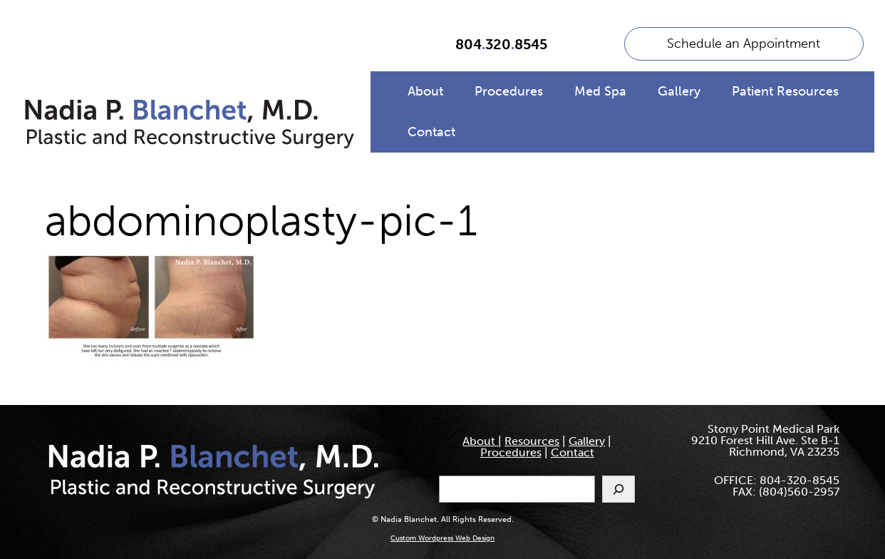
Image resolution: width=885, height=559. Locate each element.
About (425, 91)
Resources (531, 441)
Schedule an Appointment (743, 43)
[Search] (618, 489)
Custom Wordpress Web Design (442, 538)
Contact (431, 132)
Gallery (679, 91)
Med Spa (600, 91)
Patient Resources (785, 91)
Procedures (509, 91)
